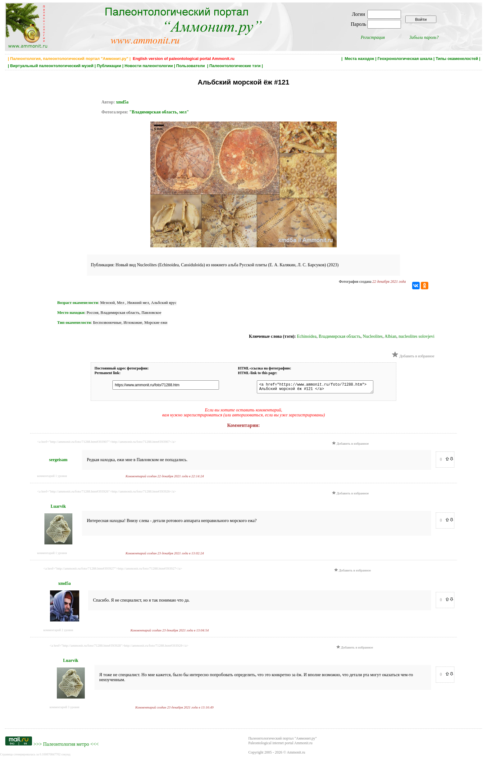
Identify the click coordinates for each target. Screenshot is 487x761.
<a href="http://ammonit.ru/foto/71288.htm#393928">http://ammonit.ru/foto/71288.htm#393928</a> (119, 647)
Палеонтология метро (66, 746)
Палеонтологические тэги (235, 65)
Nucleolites (373, 336)
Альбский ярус (163, 302)
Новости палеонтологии (149, 65)
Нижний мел (138, 302)
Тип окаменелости (74, 322)
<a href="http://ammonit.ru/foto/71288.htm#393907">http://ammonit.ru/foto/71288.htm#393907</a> (106, 443)
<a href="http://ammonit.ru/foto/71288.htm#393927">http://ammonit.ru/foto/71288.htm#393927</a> (112, 570)
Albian (390, 336)
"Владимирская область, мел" (159, 112)
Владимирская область (119, 312)
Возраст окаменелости (77, 302)
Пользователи (191, 65)
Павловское (151, 312)
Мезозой (107, 302)
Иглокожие (133, 322)
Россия (92, 312)
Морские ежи (155, 322)
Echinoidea (306, 336)
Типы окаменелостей (457, 58)
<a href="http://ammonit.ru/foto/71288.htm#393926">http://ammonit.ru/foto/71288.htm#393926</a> (106, 493)
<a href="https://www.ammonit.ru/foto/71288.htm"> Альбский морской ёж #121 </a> (312, 387)
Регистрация (373, 37)
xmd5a (122, 102)
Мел (121, 302)
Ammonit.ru (296, 754)
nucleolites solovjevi (416, 336)
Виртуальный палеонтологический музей (51, 65)
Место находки (70, 312)
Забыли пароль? (424, 37)
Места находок (359, 58)
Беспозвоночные (107, 322)
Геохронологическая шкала (404, 58)
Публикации (109, 65)
